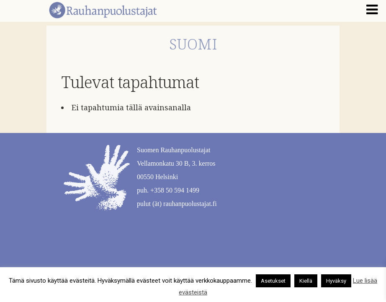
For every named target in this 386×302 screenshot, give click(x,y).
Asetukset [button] (273, 281)
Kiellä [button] (305, 281)
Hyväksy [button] (336, 281)
